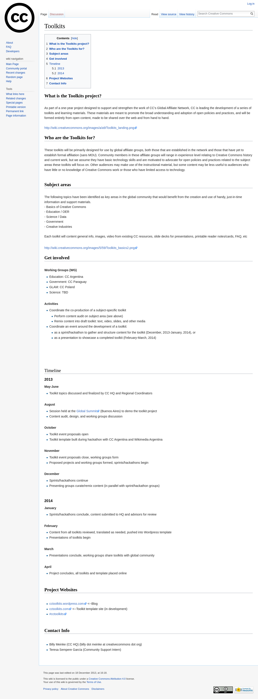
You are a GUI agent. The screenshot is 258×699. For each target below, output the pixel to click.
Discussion (57, 14)
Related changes (16, 98)
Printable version (16, 107)
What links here (15, 94)
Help (8, 81)
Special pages (14, 102)
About (9, 42)
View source (168, 14)
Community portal (16, 68)
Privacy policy (50, 689)
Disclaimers (98, 689)
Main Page (12, 64)
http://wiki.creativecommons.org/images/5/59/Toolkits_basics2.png (89, 248)
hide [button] (74, 38)
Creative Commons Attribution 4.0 (107, 678)
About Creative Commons (75, 689)
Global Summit (86, 411)
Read (154, 14)
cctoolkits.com (59, 609)
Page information (16, 115)
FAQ (8, 46)
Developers (12, 51)
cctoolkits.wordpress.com (66, 603)
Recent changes (15, 72)
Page (43, 14)
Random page (14, 77)
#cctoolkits (56, 614)
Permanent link (15, 111)
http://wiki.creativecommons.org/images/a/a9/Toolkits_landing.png (89, 128)
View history (186, 14)
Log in (250, 3)
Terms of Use (94, 682)
